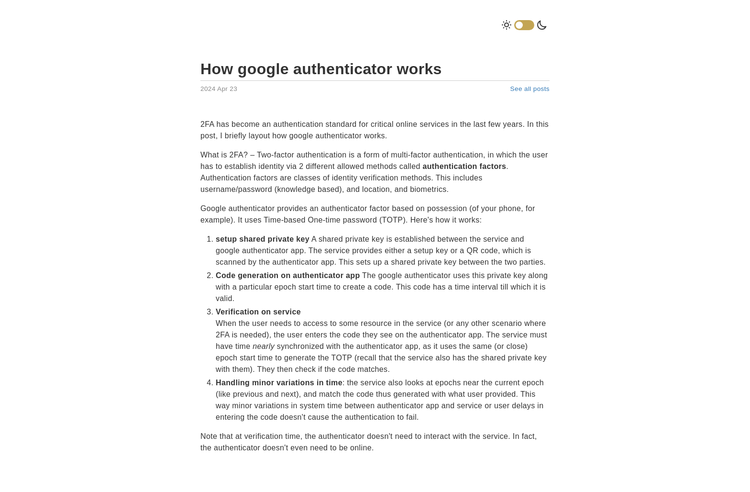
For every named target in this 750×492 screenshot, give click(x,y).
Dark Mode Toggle (524, 25)
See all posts (530, 88)
